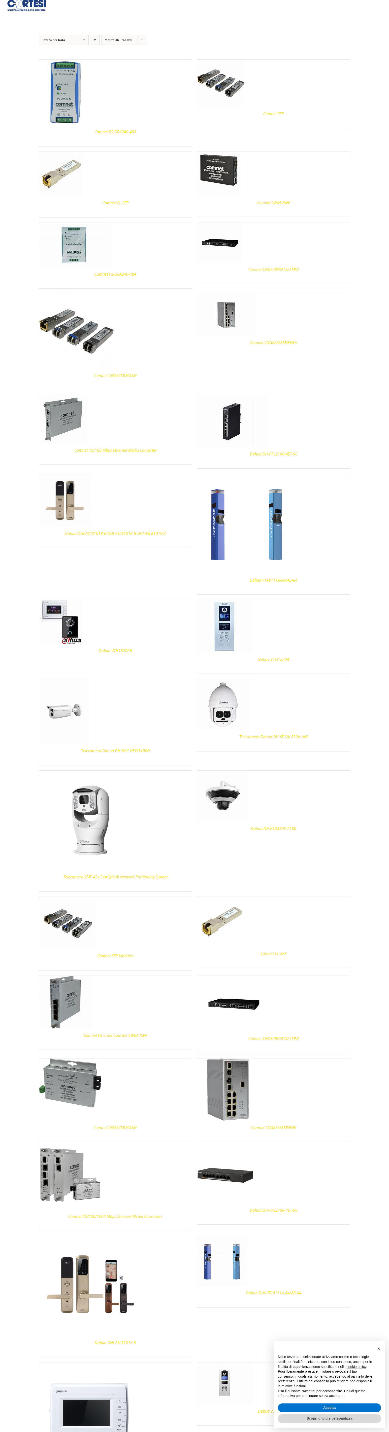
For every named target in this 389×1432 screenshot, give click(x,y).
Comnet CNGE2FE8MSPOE (273, 1127)
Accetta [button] (329, 1408)
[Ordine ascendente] (95, 40)
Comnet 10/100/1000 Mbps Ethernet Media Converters (115, 1216)
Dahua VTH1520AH (115, 650)
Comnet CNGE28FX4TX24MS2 (273, 269)
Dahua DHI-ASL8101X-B (115, 1342)
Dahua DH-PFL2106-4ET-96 (273, 454)
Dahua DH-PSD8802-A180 (273, 828)
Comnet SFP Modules (115, 956)
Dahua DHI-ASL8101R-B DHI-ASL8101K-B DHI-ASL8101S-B (115, 533)
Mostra (118, 40)
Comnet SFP (273, 113)
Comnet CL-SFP (115, 203)
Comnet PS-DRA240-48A (115, 132)
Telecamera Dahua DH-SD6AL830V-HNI (273, 737)
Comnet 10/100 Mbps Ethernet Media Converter (115, 450)
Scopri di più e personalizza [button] (329, 1418)
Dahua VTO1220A (273, 659)
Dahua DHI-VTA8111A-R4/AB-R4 (273, 1293)
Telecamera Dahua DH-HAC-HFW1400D (115, 751)
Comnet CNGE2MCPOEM (115, 375)
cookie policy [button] (356, 1367)
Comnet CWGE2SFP (273, 202)
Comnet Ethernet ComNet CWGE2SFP (115, 1035)
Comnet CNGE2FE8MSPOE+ (273, 342)
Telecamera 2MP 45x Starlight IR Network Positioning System (115, 877)
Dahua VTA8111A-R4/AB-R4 (273, 580)
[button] (379, 1349)
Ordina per (53, 40)
